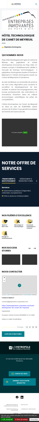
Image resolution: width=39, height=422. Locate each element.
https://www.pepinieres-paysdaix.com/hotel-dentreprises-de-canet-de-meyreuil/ (18, 306)
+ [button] (4, 278)
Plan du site (24, 404)
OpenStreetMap (27, 294)
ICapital (16, 413)
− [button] (4, 280)
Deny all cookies (21, 419)
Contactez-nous (21, 373)
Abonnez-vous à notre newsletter (21, 382)
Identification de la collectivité (12, 410)
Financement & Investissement (8, 180)
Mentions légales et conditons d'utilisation (11, 405)
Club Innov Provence (27, 413)
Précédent (29, 248)
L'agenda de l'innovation (28, 409)
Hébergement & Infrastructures (26, 180)
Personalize (34, 419)
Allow (25, 132)
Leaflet (8, 294)
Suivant (34, 248)
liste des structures (13, 334)
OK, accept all (7, 419)
